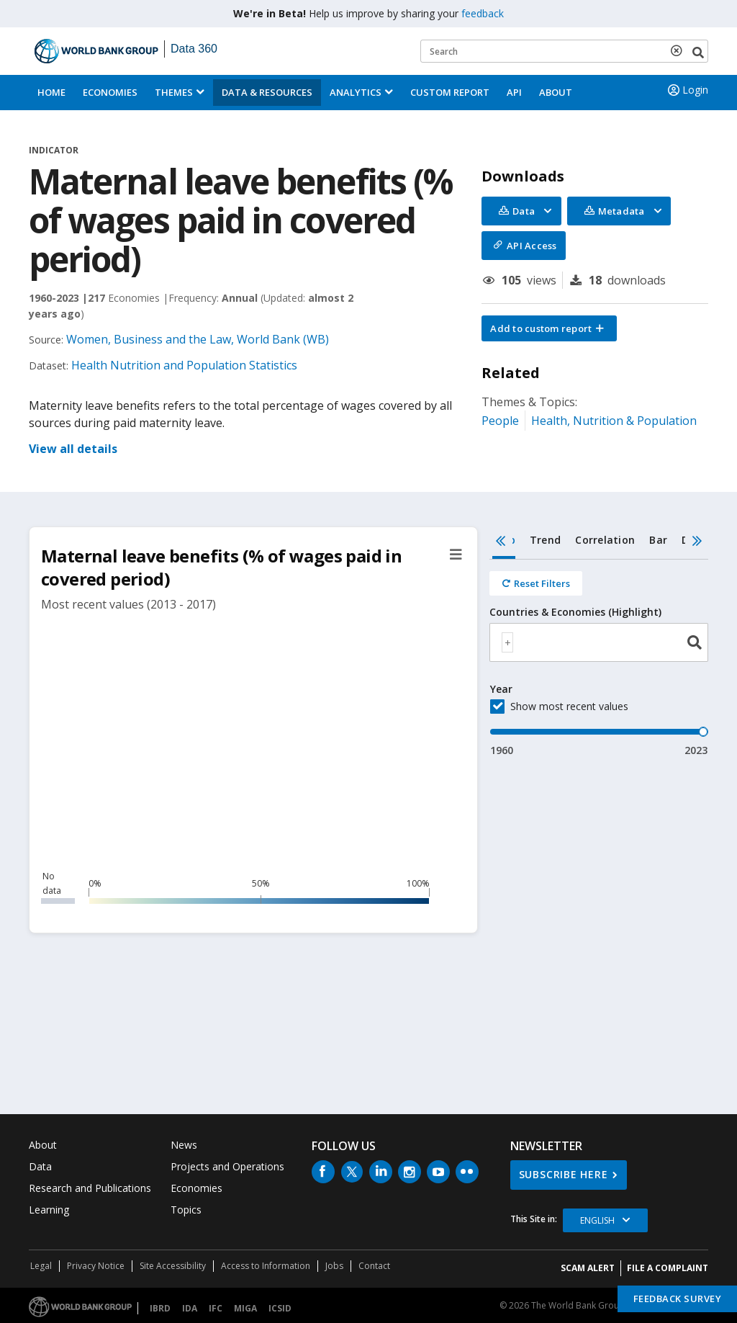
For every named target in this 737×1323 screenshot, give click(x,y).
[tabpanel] (598, 658)
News (184, 1145)
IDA (189, 1308)
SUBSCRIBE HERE (563, 1174)
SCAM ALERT (588, 1268)
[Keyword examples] (564, 51)
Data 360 (194, 48)
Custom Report (449, 92)
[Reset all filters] (535, 583)
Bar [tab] (658, 540)
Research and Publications (90, 1188)
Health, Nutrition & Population (614, 421)
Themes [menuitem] (174, 92)
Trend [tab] (545, 540)
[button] (549, 328)
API (514, 92)
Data (40, 1166)
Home (51, 92)
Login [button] (686, 90)
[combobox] (598, 642)
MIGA (245, 1308)
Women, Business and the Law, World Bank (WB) (197, 339)
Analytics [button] (355, 92)
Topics (186, 1209)
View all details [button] (73, 449)
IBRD (160, 1308)
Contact (374, 1266)
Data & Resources (267, 92)
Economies (110, 92)
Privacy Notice (96, 1266)
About (555, 92)
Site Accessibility (173, 1266)
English (597, 1220)
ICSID (279, 1308)
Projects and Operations (227, 1166)
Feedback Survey (677, 1298)
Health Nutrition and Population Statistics (184, 365)
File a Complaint (667, 1268)
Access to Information (265, 1266)
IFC (215, 1308)
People (500, 421)
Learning (49, 1209)
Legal (41, 1266)
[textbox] (507, 642)
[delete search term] (679, 50)
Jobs (334, 1266)
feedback (482, 13)
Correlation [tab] (605, 540)
